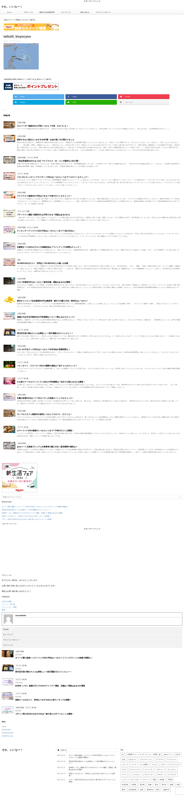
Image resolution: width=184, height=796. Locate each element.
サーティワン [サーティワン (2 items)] (175, 764)
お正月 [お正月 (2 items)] (177, 754)
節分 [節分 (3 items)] (178, 784)
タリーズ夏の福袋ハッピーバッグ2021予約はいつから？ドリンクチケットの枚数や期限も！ (35, 507)
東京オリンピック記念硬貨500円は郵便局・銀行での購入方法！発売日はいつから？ (52, 301)
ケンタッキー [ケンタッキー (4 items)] (171, 759)
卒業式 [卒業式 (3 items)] (170, 779)
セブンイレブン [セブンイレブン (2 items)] (135, 769)
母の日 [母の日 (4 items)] (164, 784)
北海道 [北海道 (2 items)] (162, 779)
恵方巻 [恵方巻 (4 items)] (142, 784)
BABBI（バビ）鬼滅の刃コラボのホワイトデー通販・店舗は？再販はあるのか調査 (32, 513)
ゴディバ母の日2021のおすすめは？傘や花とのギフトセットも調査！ (27, 519)
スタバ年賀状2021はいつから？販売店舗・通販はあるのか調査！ (44, 282)
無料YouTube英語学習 (47, 12)
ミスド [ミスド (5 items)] (124, 779)
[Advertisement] (92, 550)
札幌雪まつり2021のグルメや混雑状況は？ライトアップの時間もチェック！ (49, 247)
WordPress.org (7, 736)
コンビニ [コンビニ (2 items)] (154, 764)
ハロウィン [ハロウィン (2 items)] (160, 769)
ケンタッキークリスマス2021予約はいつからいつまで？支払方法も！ (46, 231)
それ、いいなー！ (11, 6)
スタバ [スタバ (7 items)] (124, 769)
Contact (6, 629)
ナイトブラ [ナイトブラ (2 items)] (148, 769)
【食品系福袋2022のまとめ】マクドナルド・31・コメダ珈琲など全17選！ (48, 161)
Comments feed (7, 733)
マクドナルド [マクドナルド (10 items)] (171, 774)
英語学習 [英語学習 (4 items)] (150, 789)
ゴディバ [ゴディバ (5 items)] (164, 764)
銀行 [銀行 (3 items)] (158, 789)
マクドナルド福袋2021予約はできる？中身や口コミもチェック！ (44, 196)
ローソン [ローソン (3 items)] (146, 779)
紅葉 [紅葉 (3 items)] (141, 789)
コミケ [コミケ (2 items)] (134, 764)
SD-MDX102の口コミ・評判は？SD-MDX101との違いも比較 (42, 263)
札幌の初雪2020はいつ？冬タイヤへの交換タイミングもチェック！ (45, 398)
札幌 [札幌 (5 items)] (149, 784)
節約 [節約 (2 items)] (123, 789)
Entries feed (6, 730)
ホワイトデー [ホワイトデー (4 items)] (149, 774)
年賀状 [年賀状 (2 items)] (134, 784)
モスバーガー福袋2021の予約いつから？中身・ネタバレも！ (42, 126)
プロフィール (28, 12)
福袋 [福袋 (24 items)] (171, 784)
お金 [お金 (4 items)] (123, 759)
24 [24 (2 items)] (123, 754)
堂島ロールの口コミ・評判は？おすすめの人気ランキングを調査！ (26, 516)
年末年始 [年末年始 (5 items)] (125, 784)
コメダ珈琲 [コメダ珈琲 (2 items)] (144, 764)
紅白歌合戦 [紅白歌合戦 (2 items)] (132, 789)
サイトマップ (65, 12)
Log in (4, 726)
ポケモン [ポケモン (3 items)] (160, 774)
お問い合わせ (84, 12)
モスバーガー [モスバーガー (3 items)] (134, 779)
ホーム (9, 12)
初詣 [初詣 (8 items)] (154, 779)
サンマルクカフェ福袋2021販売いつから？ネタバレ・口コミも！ (44, 414)
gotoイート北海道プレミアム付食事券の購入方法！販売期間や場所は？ (47, 447)
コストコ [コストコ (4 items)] (125, 764)
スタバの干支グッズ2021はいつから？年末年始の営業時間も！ (43, 349)
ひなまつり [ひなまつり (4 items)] (132, 759)
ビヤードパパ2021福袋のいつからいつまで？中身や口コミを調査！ (45, 431)
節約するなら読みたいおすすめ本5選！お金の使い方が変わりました (45, 140)
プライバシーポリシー (103, 12)
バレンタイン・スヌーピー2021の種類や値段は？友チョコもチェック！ (47, 366)
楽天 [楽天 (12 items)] (156, 784)
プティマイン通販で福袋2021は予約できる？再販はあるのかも (43, 215)
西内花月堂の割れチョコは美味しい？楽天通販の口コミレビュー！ (45, 333)
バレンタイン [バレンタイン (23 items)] (171, 769)
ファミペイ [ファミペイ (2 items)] (126, 774)
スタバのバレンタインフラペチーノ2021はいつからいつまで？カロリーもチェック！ (53, 177)
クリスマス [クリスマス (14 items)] (160, 759)
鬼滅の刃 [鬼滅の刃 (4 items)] (166, 789)
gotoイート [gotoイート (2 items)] (168, 754)
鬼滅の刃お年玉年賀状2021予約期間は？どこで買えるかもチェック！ (46, 317)
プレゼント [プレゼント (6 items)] (137, 774)
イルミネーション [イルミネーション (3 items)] (146, 759)
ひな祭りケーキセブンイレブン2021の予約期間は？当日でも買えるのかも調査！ (51, 382)
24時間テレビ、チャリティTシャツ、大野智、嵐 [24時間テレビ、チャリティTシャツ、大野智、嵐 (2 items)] (143, 754)
